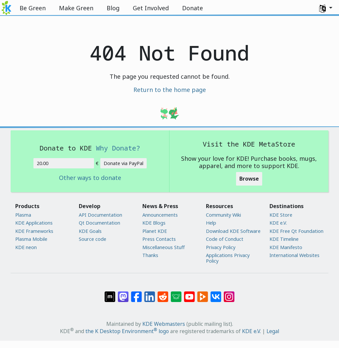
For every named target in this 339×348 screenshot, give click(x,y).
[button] (326, 8)
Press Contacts (159, 239)
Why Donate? (118, 147)
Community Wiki (223, 215)
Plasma (23, 215)
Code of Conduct (224, 239)
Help (211, 223)
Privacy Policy (220, 247)
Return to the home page (169, 90)
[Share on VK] (216, 293)
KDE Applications (34, 223)
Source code (92, 239)
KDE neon (26, 247)
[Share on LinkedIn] (149, 293)
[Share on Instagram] (229, 293)
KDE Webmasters (163, 323)
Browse (249, 178)
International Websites (294, 255)
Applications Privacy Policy (228, 258)
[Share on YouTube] (189, 293)
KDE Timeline (284, 239)
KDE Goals (90, 231)
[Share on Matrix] (110, 293)
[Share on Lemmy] (176, 293)
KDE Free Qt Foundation (296, 231)
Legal (272, 331)
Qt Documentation (99, 223)
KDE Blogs (154, 223)
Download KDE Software (233, 231)
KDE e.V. (278, 223)
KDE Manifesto (285, 247)
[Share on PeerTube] (202, 293)
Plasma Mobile (31, 239)
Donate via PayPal (123, 163)
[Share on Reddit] (163, 293)
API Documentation (100, 215)
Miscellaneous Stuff (163, 247)
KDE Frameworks (34, 231)
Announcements (160, 215)
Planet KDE (154, 231)
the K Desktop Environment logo (127, 331)
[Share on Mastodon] (123, 293)
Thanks (150, 255)
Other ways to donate (90, 178)
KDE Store (280, 215)
